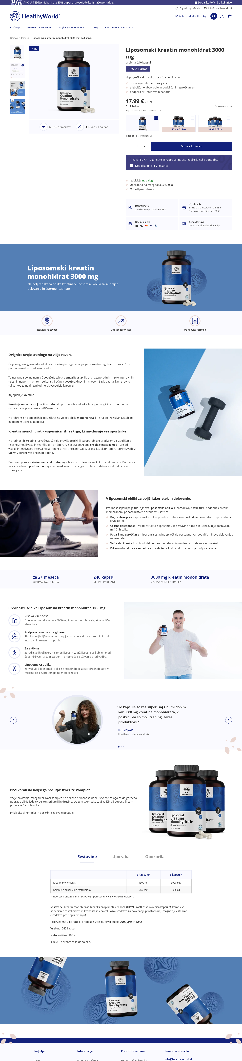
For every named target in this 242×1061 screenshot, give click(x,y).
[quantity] (137, 146)
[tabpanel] (121, 903)
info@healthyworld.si (218, 8)
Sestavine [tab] (87, 856)
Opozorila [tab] (155, 856)
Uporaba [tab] (121, 856)
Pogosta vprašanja (187, 8)
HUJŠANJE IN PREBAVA (71, 27)
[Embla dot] (118, 746)
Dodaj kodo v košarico (215, 2)
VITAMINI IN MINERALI (39, 27)
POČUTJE (15, 27)
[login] (222, 16)
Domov (14, 38)
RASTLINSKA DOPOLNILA (119, 27)
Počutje (25, 38)
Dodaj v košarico (191, 146)
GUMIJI (94, 27)
